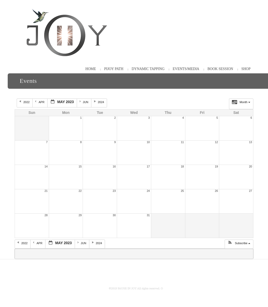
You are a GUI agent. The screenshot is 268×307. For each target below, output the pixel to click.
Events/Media (186, 69)
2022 (25, 102)
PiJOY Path (113, 69)
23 (114, 190)
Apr (40, 102)
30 (114, 215)
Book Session (220, 69)
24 (148, 190)
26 (216, 190)
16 (114, 166)
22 (80, 190)
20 (250, 166)
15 (80, 166)
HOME (90, 69)
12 (216, 142)
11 (182, 142)
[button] (239, 244)
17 (148, 166)
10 (148, 142)
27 (250, 190)
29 (80, 215)
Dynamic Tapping (148, 69)
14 (46, 166)
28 (46, 215)
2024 (99, 102)
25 (182, 190)
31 (148, 215)
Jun (84, 102)
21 (46, 190)
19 (216, 166)
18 (182, 166)
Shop (246, 69)
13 (250, 142)
